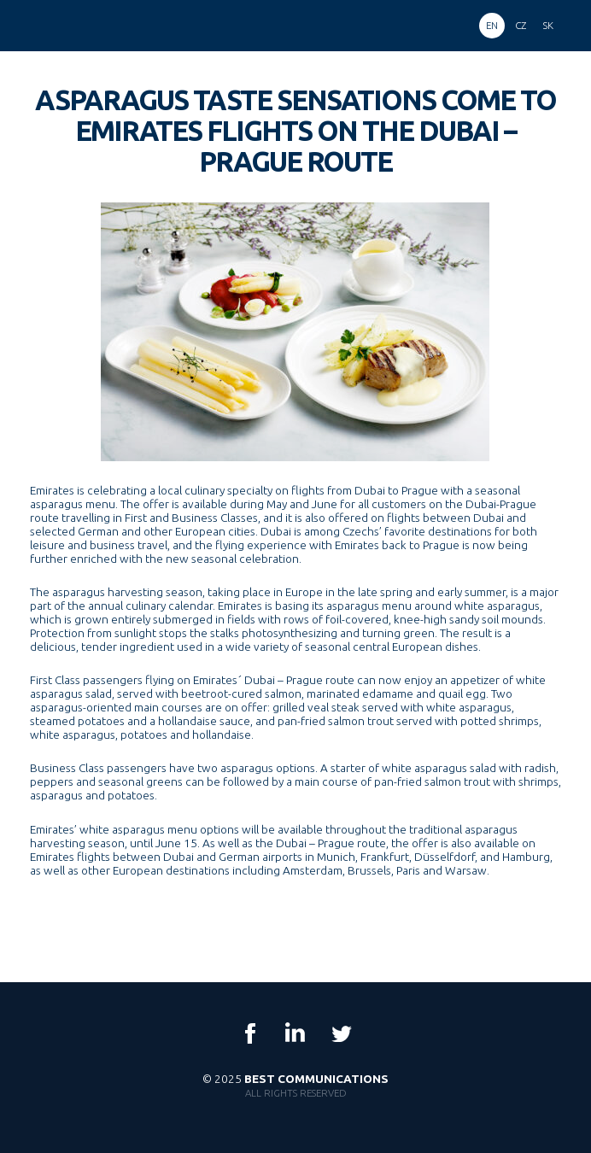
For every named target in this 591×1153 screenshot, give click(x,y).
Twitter (341, 1033)
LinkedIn (295, 1033)
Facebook (250, 1033)
